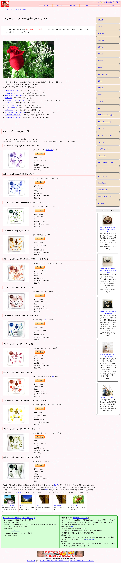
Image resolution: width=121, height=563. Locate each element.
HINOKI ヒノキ (10, 102)
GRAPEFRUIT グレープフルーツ (15, 112)
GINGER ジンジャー (11, 93)
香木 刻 (100, 81)
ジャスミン (45, 319)
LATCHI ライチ (10, 107)
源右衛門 (100, 88)
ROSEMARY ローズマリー (13, 117)
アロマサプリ (102, 183)
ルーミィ (100, 169)
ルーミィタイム (102, 176)
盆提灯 (47, 489)
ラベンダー (49, 150)
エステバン (99, 5)
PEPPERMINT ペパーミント (13, 95)
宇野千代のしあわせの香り (106, 115)
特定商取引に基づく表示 (105, 196)
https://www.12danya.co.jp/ (19, 518)
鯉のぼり (72, 5)
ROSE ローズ (9, 110)
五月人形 (59, 5)
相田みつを (101, 128)
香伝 (99, 108)
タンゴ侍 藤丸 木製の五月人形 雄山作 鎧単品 (108, 354)
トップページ (4, 9)
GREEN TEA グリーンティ (13, 115)
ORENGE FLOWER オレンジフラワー (16, 100)
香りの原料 (101, 203)
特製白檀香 (101, 40)
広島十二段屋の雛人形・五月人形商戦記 (82, 561)
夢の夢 (100, 94)
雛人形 (46, 5)
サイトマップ (31, 561)
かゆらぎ (100, 101)
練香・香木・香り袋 (104, 74)
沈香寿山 (100, 47)
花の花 (100, 26)
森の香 (100, 67)
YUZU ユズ (8, 98)
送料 (72, 526)
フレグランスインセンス (20, 9)
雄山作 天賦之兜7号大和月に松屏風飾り (108, 311)
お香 (113, 5)
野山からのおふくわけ (104, 122)
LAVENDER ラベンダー (12, 90)
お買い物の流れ (102, 189)
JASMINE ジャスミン (11, 105)
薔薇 (53, 376)
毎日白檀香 (101, 33)
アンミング (101, 142)
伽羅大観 (100, 60)
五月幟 (86, 5)
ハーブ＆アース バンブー (105, 162)
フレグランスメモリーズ (105, 149)
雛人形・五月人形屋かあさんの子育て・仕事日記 (54, 561)
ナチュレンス (102, 156)
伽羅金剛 (100, 54)
